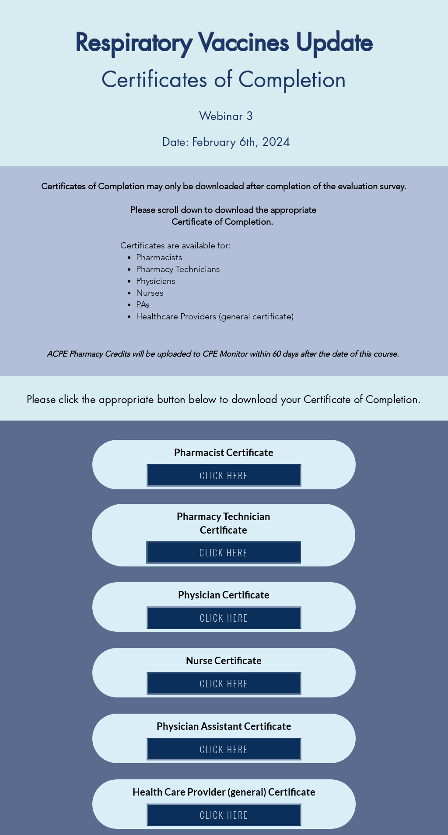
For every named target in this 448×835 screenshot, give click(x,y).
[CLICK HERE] (224, 475)
